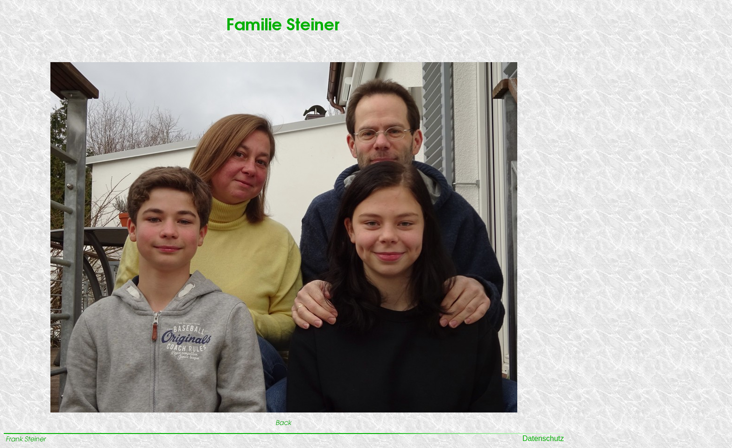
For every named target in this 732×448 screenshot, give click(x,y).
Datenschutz (543, 438)
